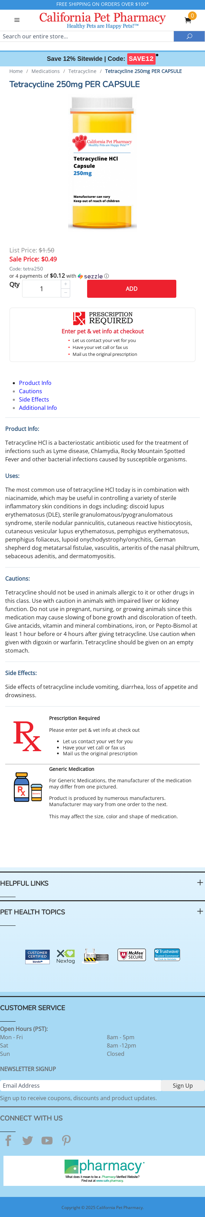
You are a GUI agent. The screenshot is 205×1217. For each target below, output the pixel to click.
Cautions (30, 391)
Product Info (35, 383)
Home (16, 71)
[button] (102, 276)
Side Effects (34, 399)
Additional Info (38, 408)
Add (132, 289)
